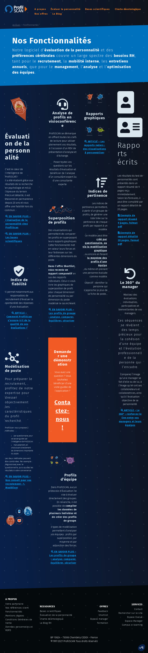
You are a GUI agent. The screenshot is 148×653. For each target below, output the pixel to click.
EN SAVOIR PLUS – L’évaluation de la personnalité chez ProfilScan (18, 222)
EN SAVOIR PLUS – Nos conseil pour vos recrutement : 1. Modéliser (18, 482)
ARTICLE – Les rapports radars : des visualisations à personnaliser (94, 147)
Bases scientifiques (97, 9)
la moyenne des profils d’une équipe (97, 262)
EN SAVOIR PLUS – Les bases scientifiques (18, 237)
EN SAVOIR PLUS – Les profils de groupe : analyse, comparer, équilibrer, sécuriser (62, 315)
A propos (40, 9)
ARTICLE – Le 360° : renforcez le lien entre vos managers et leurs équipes (130, 417)
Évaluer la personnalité (66, 9)
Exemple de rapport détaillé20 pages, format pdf (128, 238)
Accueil (16, 25)
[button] (141, 647)
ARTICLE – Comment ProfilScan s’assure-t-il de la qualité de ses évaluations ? (19, 320)
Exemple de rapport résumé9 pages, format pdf (128, 221)
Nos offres (41, 14)
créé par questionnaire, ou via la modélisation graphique (95, 245)
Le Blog (57, 14)
